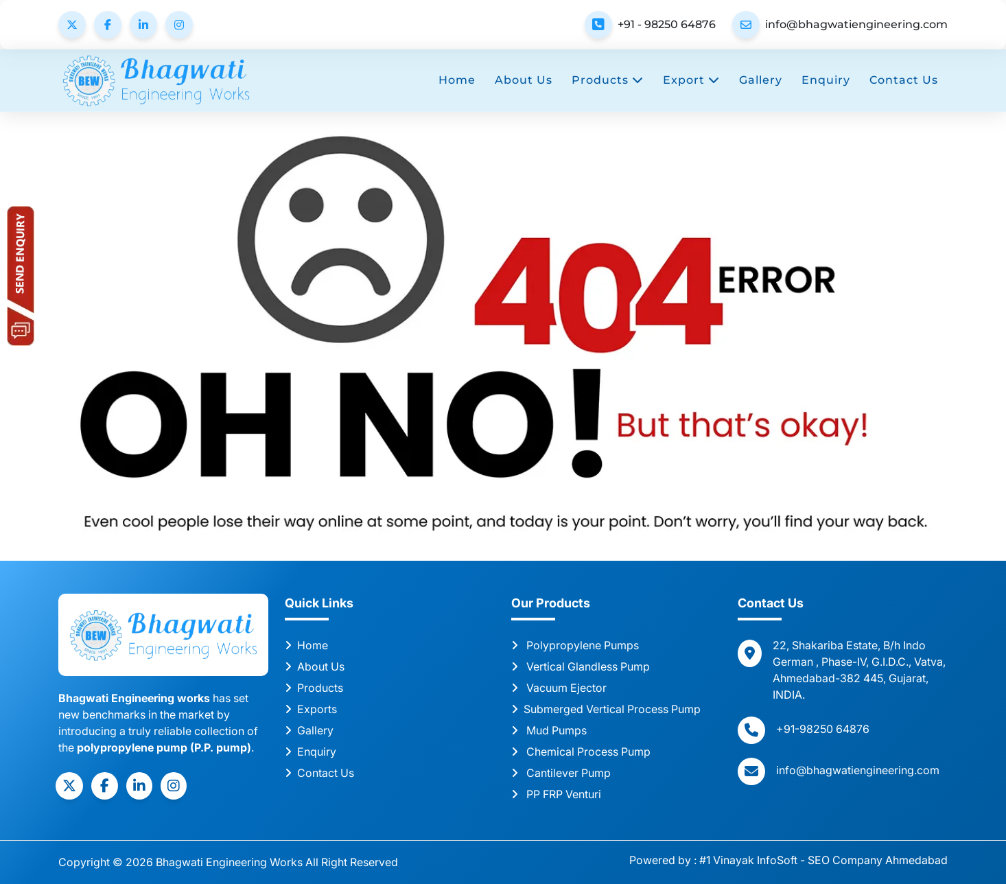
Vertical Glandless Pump (580, 666)
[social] (69, 786)
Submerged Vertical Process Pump (606, 709)
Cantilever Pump (561, 773)
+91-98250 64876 (822, 729)
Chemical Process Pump (581, 751)
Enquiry (826, 79)
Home (457, 79)
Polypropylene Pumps (575, 645)
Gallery (760, 79)
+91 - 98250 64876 (667, 24)
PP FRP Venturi (556, 794)
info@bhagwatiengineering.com (856, 24)
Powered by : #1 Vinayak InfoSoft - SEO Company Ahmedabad (788, 860)
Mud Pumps (549, 730)
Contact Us (903, 79)
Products (608, 79)
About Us (523, 79)
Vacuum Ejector (559, 688)
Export (691, 79)
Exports (311, 709)
